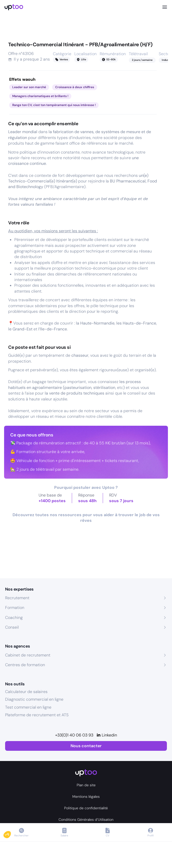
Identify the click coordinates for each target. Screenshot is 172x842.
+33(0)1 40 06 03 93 (74, 735)
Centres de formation (25, 664)
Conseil (12, 627)
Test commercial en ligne (28, 707)
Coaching (14, 617)
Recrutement (17, 598)
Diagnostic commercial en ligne (34, 699)
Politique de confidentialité (86, 808)
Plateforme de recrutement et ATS (36, 715)
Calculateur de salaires (26, 691)
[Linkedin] (106, 735)
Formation (14, 607)
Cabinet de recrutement (27, 655)
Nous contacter (86, 745)
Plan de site (86, 785)
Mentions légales (86, 796)
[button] (11, 833)
